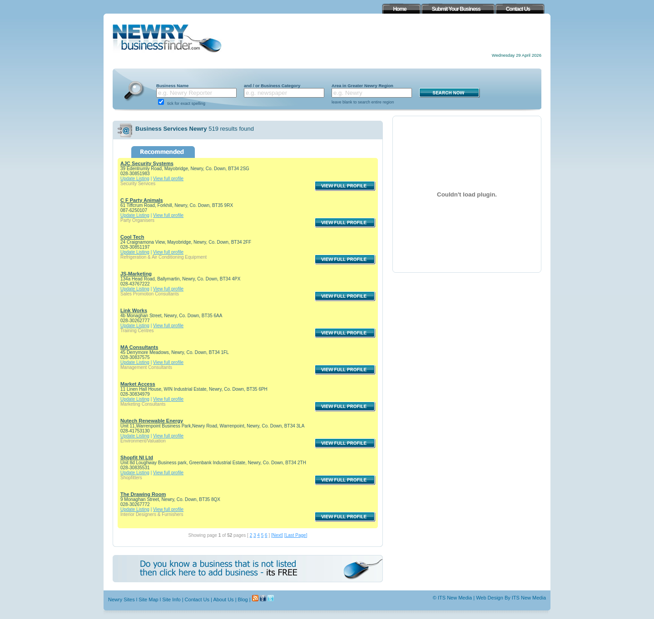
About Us (223, 599)
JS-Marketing (136, 273)
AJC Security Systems (146, 163)
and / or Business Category (272, 85)
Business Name (172, 85)
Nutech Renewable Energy (151, 420)
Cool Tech (132, 237)
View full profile (168, 178)
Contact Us (197, 599)
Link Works (133, 310)
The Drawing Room (143, 494)
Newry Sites (121, 599)
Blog (243, 599)
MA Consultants (139, 347)
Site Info (171, 599)
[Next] (277, 535)
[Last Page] (295, 535)
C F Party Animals (141, 200)
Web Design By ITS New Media (511, 597)
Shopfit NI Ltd (136, 457)
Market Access (137, 384)
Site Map (148, 599)
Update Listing (134, 178)
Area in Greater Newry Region (362, 85)
